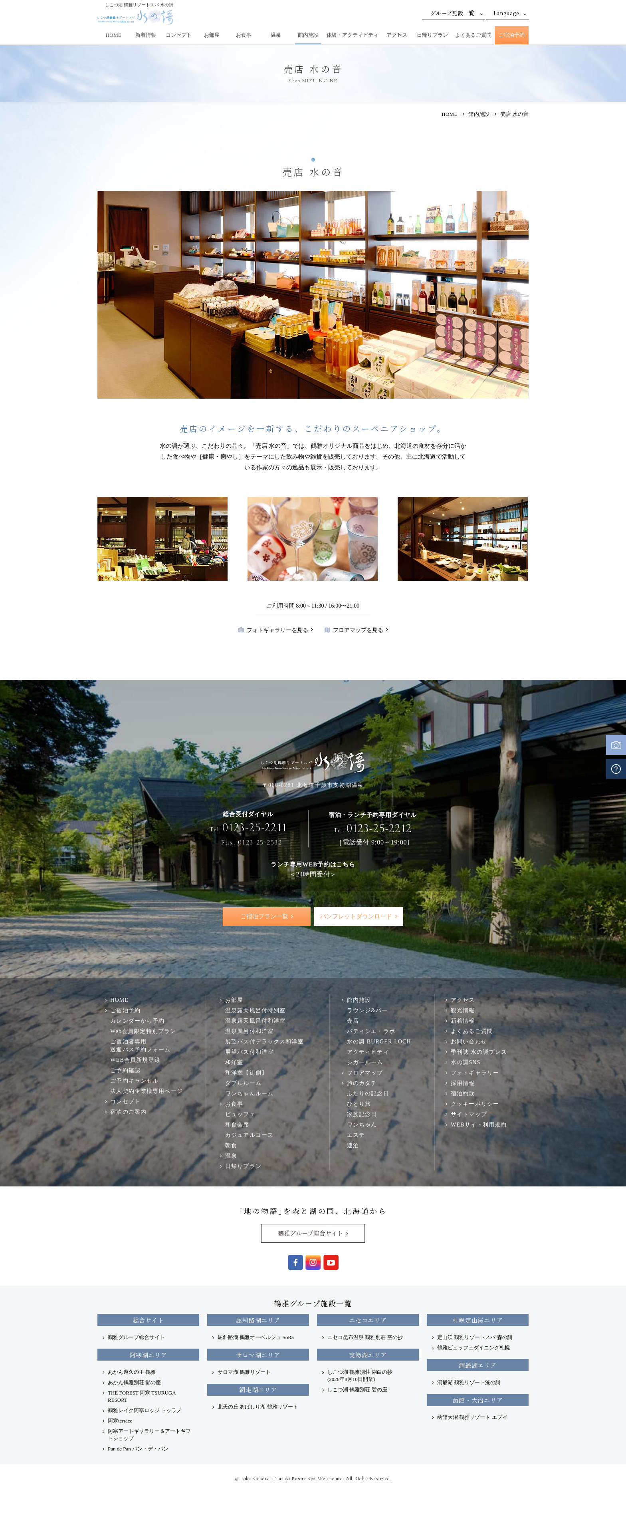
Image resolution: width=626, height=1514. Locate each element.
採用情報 (463, 1083)
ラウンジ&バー (367, 1010)
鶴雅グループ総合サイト (310, 1233)
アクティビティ (368, 1052)
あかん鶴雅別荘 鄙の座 (134, 1382)
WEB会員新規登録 (135, 1060)
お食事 (244, 35)
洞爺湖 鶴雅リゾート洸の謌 (469, 1382)
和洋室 (234, 1062)
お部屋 (212, 35)
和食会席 (237, 1124)
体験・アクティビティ (352, 35)
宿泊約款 (463, 1093)
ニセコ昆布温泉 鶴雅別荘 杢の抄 (365, 1337)
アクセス (396, 35)
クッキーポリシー (475, 1104)
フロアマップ (365, 1072)
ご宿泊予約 (512, 35)
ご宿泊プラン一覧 (264, 916)
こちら (345, 864)
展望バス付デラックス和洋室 (264, 1041)
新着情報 (145, 35)
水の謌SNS (465, 1062)
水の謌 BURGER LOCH (379, 1041)
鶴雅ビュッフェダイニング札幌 (473, 1348)
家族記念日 (362, 1114)
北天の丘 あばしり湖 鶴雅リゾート (258, 1407)
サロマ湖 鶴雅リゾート (244, 1372)
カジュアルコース (249, 1135)
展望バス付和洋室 (249, 1052)
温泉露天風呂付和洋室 (255, 1020)
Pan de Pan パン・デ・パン (138, 1449)
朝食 (231, 1145)
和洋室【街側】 (246, 1072)
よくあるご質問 (473, 35)
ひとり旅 (359, 1104)
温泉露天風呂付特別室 (255, 1010)
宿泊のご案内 (128, 1112)
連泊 (353, 1145)
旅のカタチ (362, 1083)
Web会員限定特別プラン (143, 1031)
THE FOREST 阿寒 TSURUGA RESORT (142, 1396)
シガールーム (365, 1062)
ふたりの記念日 (368, 1093)
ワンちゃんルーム (249, 1093)
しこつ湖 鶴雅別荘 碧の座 (357, 1390)
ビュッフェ (240, 1114)
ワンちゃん (362, 1124)
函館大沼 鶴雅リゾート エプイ (472, 1417)
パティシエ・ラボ (371, 1031)
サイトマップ (469, 1114)
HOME (113, 35)
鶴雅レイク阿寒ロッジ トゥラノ (145, 1410)
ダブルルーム (243, 1083)
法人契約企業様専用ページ (146, 1091)
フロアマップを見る (354, 630)
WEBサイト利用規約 (479, 1124)
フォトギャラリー (475, 1072)
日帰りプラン (432, 35)
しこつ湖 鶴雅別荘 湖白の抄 (359, 1375)
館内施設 (308, 35)
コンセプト (179, 35)
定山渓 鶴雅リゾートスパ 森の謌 (475, 1337)
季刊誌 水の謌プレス (479, 1052)
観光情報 (463, 1010)
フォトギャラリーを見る (273, 630)
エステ (356, 1135)
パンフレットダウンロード (356, 916)
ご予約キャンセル (134, 1080)
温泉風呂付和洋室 (249, 1031)
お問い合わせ (469, 1041)
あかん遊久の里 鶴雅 (132, 1372)
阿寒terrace (120, 1421)
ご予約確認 (125, 1070)
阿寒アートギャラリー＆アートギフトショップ (149, 1434)
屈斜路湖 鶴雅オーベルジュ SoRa (256, 1337)
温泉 (276, 35)
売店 (353, 1020)
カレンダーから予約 (137, 1020)
